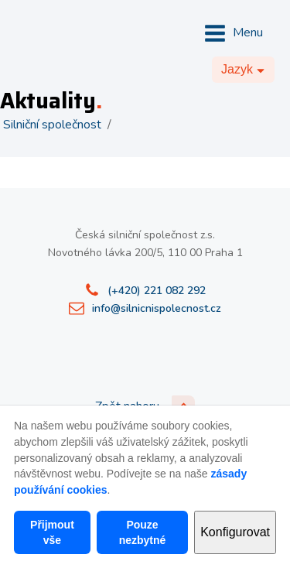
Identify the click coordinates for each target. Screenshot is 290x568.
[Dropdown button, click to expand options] (243, 69)
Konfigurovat (235, 532)
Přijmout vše (52, 532)
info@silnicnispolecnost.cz (156, 308)
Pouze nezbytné (142, 532)
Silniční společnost (52, 124)
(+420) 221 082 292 (156, 290)
